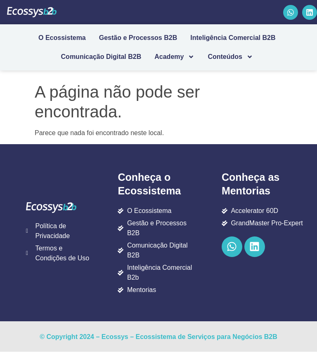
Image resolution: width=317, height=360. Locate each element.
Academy (174, 56)
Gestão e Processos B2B (138, 37)
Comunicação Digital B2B (101, 56)
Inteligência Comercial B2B (232, 37)
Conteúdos (230, 56)
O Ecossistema (62, 37)
